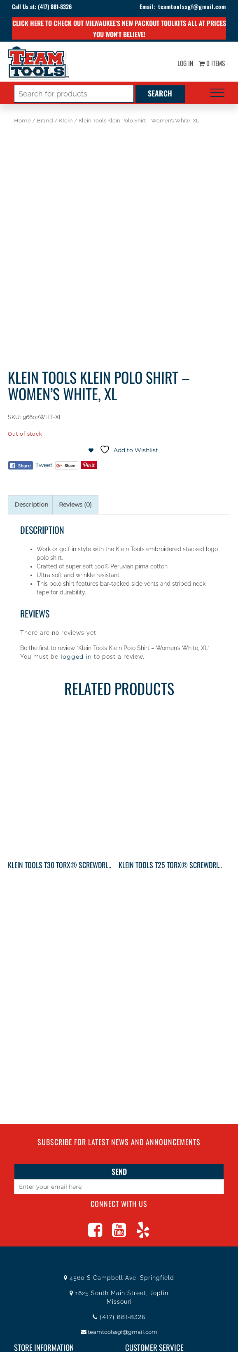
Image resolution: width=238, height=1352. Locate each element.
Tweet (44, 465)
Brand (45, 120)
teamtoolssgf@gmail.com (190, 6)
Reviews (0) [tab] (75, 504)
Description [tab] (31, 504)
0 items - (213, 63)
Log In (183, 63)
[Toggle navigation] (217, 93)
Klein (66, 120)
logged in (76, 656)
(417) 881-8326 (56, 6)
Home (22, 120)
